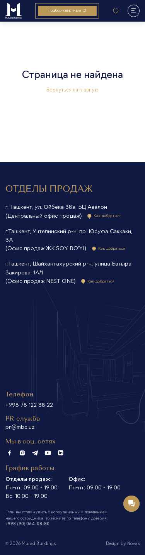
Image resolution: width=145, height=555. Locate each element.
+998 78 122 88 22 (29, 405)
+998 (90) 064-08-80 (27, 524)
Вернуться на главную (72, 90)
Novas (133, 544)
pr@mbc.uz (19, 427)
